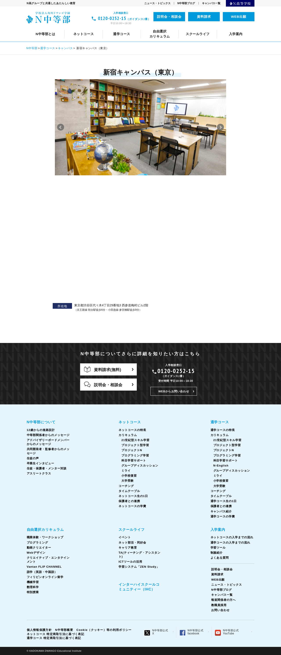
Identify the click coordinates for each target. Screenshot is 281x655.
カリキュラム (132, 27)
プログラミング (37, 542)
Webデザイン (36, 552)
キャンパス (65, 48)
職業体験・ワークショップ (45, 537)
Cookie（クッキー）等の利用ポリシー (103, 630)
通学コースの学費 (223, 516)
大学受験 (127, 480)
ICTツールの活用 (236, 27)
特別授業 (33, 592)
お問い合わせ (220, 610)
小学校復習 (129, 475)
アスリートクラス (39, 473)
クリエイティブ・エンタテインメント (70, 27)
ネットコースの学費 (132, 506)
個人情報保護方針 (39, 630)
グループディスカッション (139, 465)
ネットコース (130, 422)
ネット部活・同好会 (108, 27)
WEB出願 (238, 16)
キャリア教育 (143, 27)
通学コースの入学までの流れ (230, 542)
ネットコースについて (56, 27)
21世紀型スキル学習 (135, 440)
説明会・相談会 (169, 16)
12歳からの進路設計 (84, 27)
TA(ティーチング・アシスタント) (188, 27)
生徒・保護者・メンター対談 (47, 468)
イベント (78, 27)
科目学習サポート (133, 460)
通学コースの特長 (98, 27)
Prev (60, 127)
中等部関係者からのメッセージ (133, 27)
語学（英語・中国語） (173, 27)
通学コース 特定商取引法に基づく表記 (54, 638)
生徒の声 (241, 27)
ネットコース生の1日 (225, 27)
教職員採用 (219, 605)
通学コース (47, 48)
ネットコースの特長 (98, 27)
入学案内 (218, 529)
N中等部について (46, 27)
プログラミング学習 (135, 455)
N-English (221, 465)
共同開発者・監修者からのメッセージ (196, 27)
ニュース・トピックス (157, 3)
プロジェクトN (131, 450)
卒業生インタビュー (40, 463)
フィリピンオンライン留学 (220, 27)
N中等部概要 (64, 630)
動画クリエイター (39, 547)
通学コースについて (60, 27)
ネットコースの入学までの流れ (232, 537)
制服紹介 (217, 552)
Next (220, 127)
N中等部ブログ (186, 3)
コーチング (159, 27)
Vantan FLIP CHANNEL (128, 27)
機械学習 (33, 582)
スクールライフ (132, 529)
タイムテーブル (188, 27)
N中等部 (32, 48)
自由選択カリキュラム (45, 529)
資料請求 (204, 16)
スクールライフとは (47, 27)
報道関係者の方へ (223, 599)
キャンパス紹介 (221, 511)
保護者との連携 (129, 501)
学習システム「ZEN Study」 (139, 566)
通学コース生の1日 (221, 27)
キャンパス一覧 (211, 3)
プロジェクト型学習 (135, 445)
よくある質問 (220, 557)
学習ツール (218, 547)
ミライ (126, 470)
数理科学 (33, 587)
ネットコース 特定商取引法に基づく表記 (55, 634)
